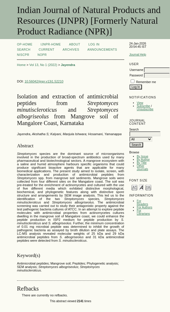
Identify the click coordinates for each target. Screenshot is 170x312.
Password (136, 75)
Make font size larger (148, 187)
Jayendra (68, 65)
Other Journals (142, 167)
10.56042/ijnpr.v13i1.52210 (44, 81)
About (74, 44)
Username (136, 69)
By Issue (142, 156)
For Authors (144, 207)
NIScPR (23, 54)
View (140, 102)
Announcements (102, 49)
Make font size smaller (134, 187)
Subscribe (143, 106)
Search (23, 49)
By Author (143, 159)
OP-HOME (24, 44)
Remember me (146, 82)
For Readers (142, 202)
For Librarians (143, 212)
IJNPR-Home (51, 44)
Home (21, 65)
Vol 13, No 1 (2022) (43, 65)
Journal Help (137, 54)
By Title (142, 162)
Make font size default (141, 187)
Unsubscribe (145, 109)
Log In (93, 44)
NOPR (42, 54)
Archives (71, 49)
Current (46, 49)
